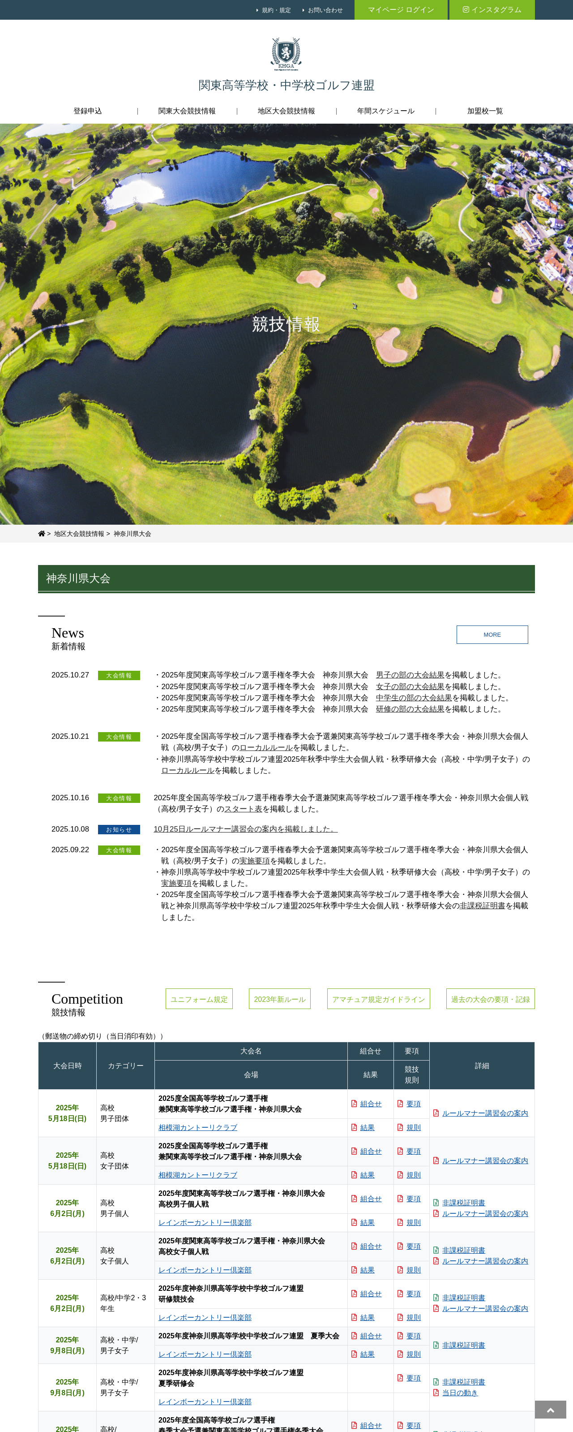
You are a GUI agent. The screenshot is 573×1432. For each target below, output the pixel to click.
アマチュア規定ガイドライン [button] (378, 999)
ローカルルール (266, 747)
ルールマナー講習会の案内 (480, 1113)
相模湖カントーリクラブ (197, 1127)
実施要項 (254, 861)
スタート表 (243, 809)
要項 (409, 1104)
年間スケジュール (386, 111)
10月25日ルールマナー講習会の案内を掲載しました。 (246, 829)
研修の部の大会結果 (410, 709)
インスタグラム (492, 9)
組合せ (366, 1104)
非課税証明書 (482, 905)
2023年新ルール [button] (280, 999)
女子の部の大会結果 (410, 686)
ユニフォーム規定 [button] (199, 999)
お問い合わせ (325, 10)
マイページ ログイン (401, 9)
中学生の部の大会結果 (414, 698)
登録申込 (87, 111)
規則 (409, 1127)
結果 (363, 1127)
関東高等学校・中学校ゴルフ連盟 (287, 85)
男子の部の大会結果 (410, 675)
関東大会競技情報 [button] (187, 111)
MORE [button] (492, 634)
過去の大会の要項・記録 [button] (490, 999)
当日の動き (455, 1393)
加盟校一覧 (485, 111)
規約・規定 (276, 10)
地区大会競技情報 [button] (286, 111)
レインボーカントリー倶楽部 (205, 1222)
